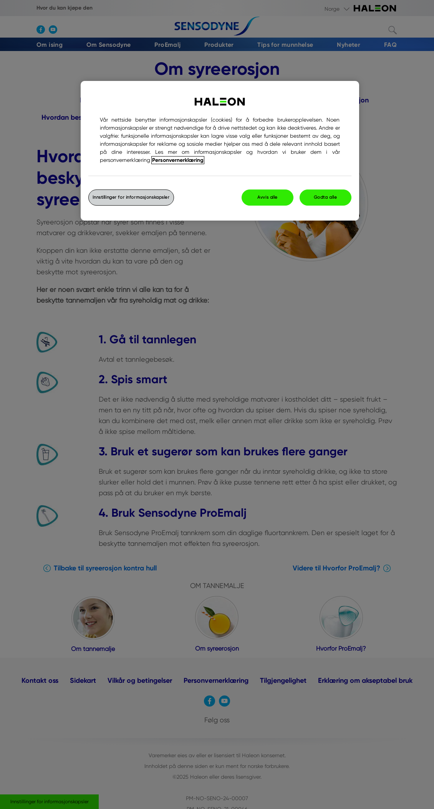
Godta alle (325, 197)
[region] (220, 151)
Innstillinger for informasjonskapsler (131, 197)
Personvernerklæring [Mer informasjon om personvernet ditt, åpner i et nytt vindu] (178, 160)
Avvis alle (267, 197)
